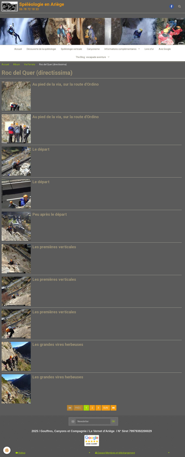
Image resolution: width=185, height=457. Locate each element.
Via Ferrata (29, 64)
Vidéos (20, 452)
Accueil (18, 49)
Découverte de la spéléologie (41, 49)
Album (16, 64)
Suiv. (105, 408)
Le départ (40, 149)
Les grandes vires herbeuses (57, 344)
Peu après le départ (49, 214)
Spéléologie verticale (71, 49)
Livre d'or (149, 49)
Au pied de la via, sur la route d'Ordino (65, 84)
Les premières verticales (54, 247)
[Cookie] (7, 450)
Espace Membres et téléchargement (115, 452)
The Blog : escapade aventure (91, 57)
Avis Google (165, 49)
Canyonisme (93, 49)
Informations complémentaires (121, 49)
